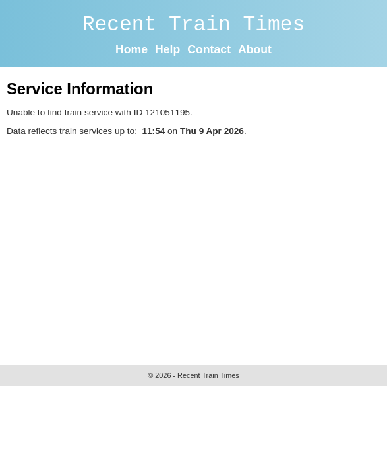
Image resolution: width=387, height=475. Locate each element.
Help (167, 49)
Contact (209, 49)
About (255, 49)
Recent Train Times (193, 24)
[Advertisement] (197, 247)
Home (131, 49)
